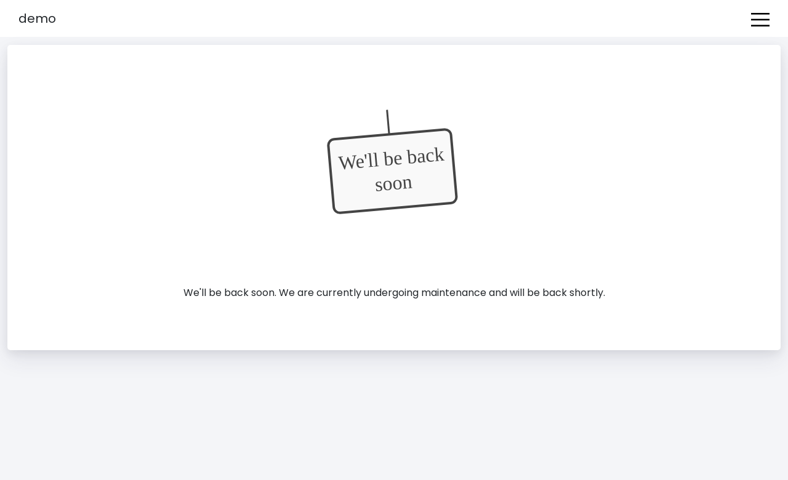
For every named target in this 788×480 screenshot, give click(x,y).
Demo (37, 18)
